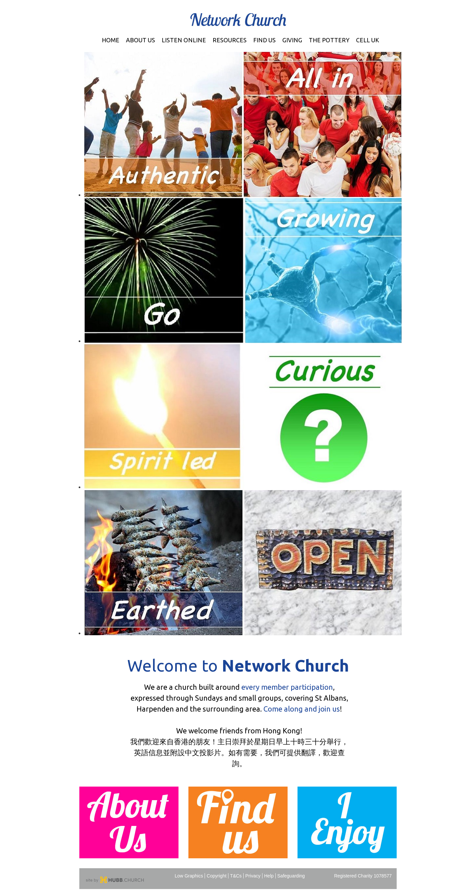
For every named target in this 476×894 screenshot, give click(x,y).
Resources (230, 40)
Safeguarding (291, 875)
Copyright (216, 875)
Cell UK (367, 40)
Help (269, 875)
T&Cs (236, 875)
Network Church (238, 19)
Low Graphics (189, 875)
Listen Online (184, 40)
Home (110, 40)
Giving (292, 40)
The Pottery (329, 40)
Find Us (264, 40)
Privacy (252, 875)
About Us (140, 40)
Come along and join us (301, 709)
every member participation (287, 687)
